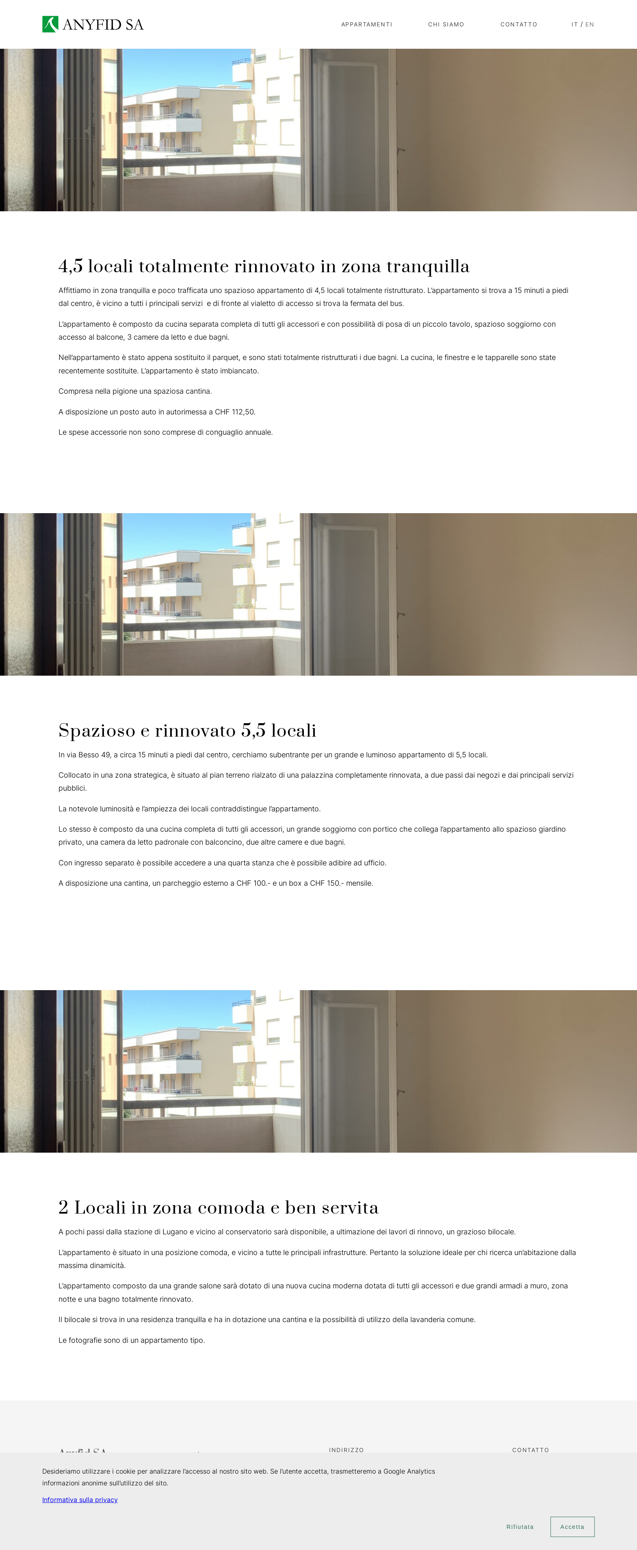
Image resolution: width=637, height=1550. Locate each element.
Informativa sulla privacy (80, 1500)
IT (575, 24)
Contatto (519, 24)
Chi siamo (446, 24)
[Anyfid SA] (93, 24)
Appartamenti (367, 24)
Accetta (573, 1527)
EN (590, 24)
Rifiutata (520, 1527)
